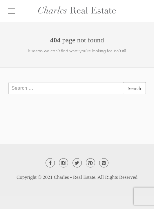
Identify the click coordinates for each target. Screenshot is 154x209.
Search (134, 88)
